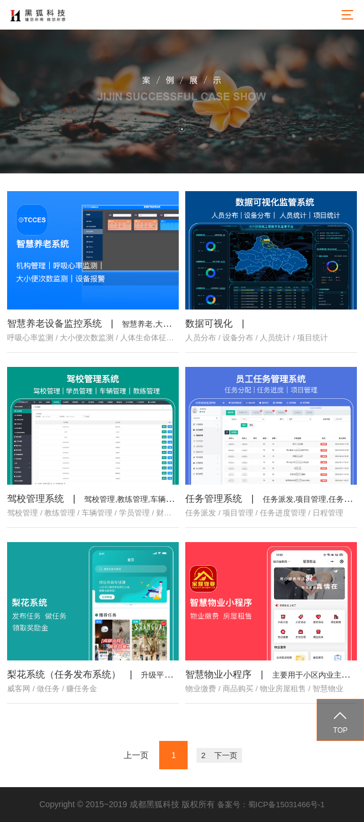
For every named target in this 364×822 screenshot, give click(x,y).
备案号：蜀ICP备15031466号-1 (271, 804)
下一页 (225, 755)
